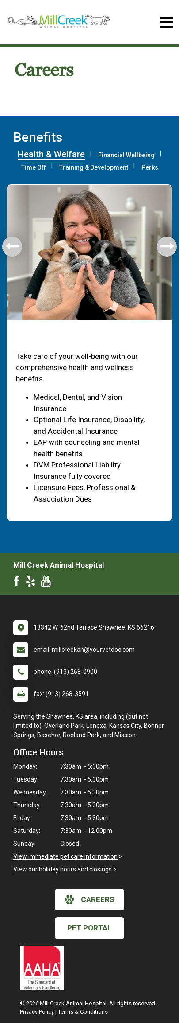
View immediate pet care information (65, 856)
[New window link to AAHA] (44, 968)
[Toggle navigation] (166, 22)
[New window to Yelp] (33, 583)
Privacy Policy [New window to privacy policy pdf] (37, 1011)
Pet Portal (89, 927)
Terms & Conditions (83, 1011)
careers (89, 899)
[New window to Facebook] (18, 583)
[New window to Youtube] (48, 583)
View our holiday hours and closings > (65, 869)
